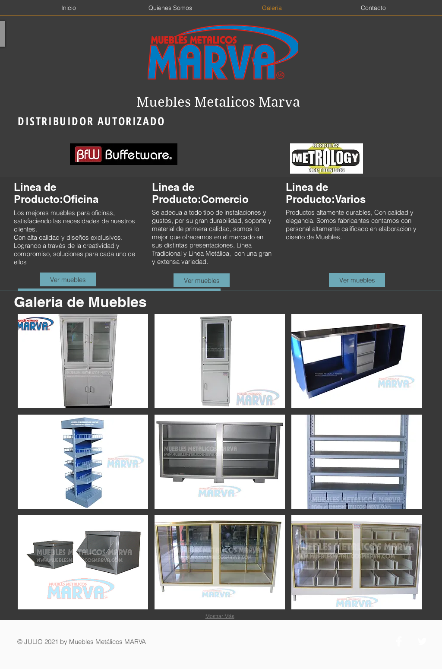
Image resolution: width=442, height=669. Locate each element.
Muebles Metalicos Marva (218, 102)
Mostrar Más (219, 616)
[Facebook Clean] (399, 641)
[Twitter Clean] (422, 641)
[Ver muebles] (68, 279)
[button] (83, 361)
